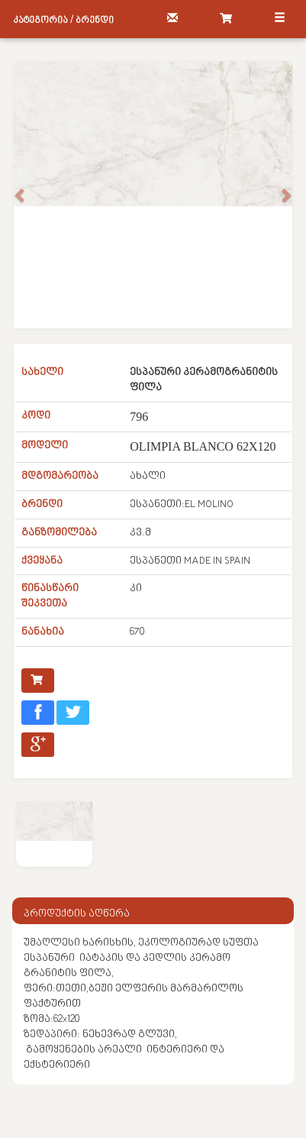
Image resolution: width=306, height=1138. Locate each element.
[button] (20, 194)
